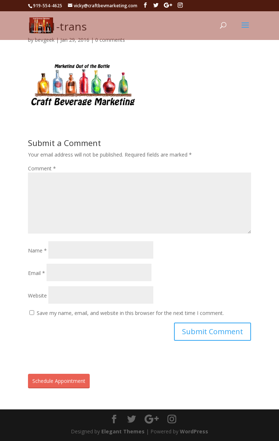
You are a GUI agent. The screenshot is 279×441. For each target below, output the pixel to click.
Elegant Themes (123, 431)
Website (37, 295)
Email (36, 273)
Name (37, 250)
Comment (42, 168)
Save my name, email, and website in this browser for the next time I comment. (130, 312)
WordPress (194, 431)
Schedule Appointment (58, 380)
